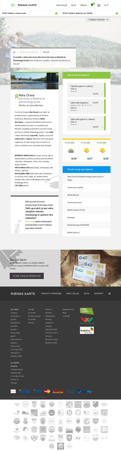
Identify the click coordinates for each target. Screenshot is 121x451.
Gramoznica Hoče (74, 202)
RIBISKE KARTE (27, 5)
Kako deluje (61, 5)
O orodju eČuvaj (17, 376)
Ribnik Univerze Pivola (76, 210)
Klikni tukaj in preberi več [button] (27, 276)
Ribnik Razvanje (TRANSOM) (78, 225)
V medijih (66, 316)
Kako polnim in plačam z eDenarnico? (16, 342)
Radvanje (71, 217)
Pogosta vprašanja (51, 293)
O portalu (32, 313)
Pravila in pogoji (34, 316)
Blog (73, 5)
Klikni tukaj (29, 221)
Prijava (83, 5)
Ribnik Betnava (73, 195)
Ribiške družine (51, 343)
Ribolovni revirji (51, 339)
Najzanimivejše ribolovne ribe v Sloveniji (51, 332)
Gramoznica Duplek (75, 187)
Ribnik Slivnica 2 (73, 232)
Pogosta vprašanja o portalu (15, 316)
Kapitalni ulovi (68, 309)
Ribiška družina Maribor (29, 52)
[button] (98, 4)
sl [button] (106, 5)
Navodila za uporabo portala (15, 326)
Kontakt (98, 293)
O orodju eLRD (16, 349)
